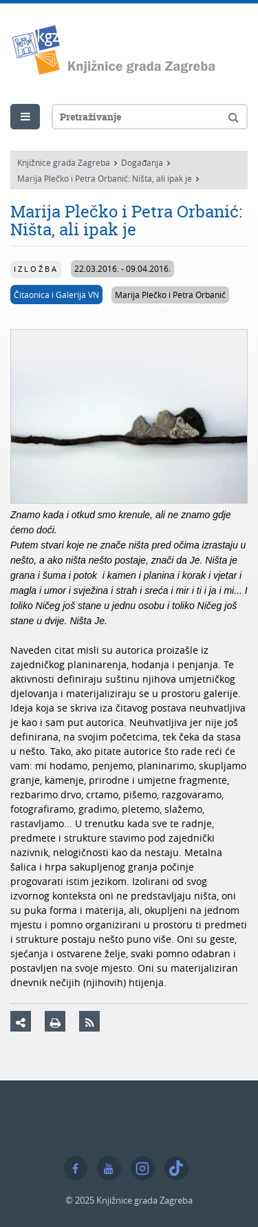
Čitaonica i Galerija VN (56, 294)
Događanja (142, 162)
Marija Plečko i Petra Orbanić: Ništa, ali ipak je (104, 178)
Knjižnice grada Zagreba (63, 162)
